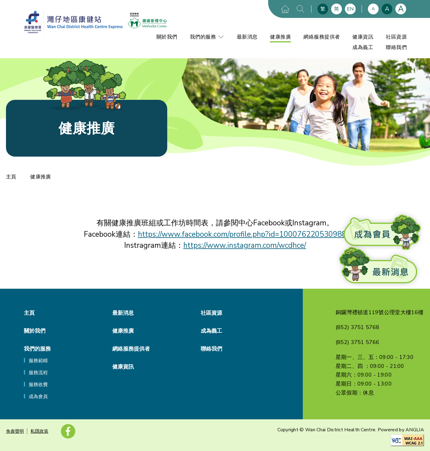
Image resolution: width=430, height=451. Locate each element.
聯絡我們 (396, 47)
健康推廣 (280, 36)
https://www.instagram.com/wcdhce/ (244, 245)
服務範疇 (38, 360)
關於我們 (166, 36)
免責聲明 (15, 431)
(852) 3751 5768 (358, 327)
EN (350, 9)
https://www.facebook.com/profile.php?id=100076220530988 (242, 234)
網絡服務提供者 (321, 36)
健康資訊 (362, 36)
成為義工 (362, 47)
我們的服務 (207, 36)
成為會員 (38, 396)
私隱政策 (39, 431)
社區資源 (396, 36)
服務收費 (38, 384)
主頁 (11, 176)
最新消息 (247, 36)
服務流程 (38, 372)
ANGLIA (415, 429)
